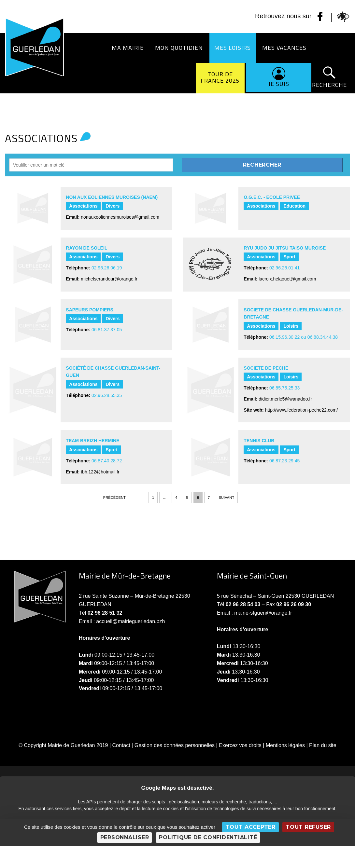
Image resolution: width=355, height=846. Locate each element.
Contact (121, 745)
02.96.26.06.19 (107, 267)
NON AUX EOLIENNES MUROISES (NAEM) (112, 197)
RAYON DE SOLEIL (86, 248)
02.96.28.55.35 (107, 395)
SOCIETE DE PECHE (266, 368)
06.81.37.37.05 (107, 329)
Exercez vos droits (240, 745)
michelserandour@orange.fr (109, 278)
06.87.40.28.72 (107, 460)
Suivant (226, 497)
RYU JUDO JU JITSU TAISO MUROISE (285, 248)
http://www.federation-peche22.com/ (301, 410)
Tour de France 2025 (220, 77)
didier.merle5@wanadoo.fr (285, 399)
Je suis (278, 83)
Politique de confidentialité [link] (208, 837)
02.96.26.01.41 (284, 267)
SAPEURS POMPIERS (89, 309)
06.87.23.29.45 (284, 460)
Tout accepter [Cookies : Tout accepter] (250, 827)
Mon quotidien (179, 47)
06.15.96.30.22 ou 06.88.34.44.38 (303, 337)
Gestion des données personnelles (175, 745)
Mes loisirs (232, 47)
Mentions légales (285, 745)
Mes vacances (284, 47)
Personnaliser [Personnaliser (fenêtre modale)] (124, 837)
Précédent (114, 497)
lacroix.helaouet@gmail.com (287, 278)
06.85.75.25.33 (284, 387)
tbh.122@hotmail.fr (100, 471)
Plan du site (322, 745)
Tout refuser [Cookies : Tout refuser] (308, 827)
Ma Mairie (128, 47)
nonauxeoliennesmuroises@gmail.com (120, 217)
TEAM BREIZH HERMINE (92, 440)
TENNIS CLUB (259, 440)
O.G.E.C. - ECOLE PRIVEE (272, 197)
